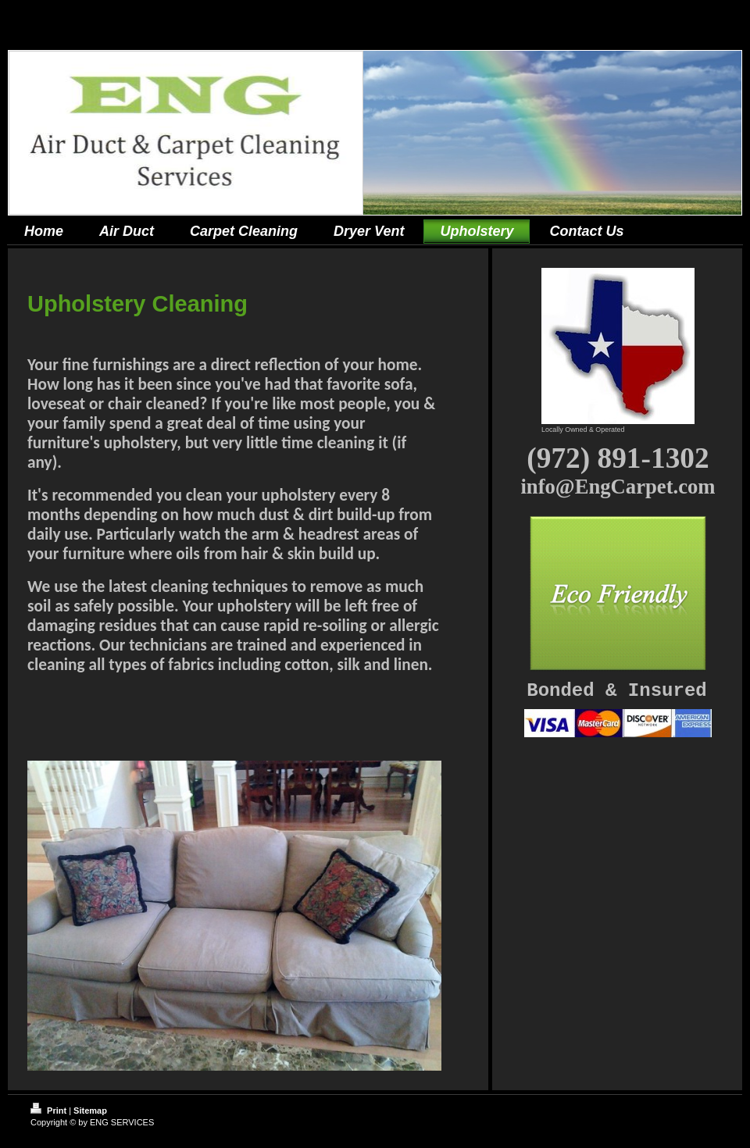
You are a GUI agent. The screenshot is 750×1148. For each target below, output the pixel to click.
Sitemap (90, 1110)
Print (49, 1110)
